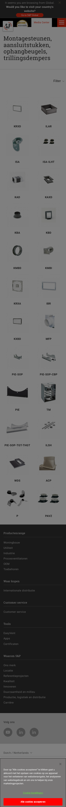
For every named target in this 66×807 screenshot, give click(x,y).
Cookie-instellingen (33, 794)
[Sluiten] (60, 766)
